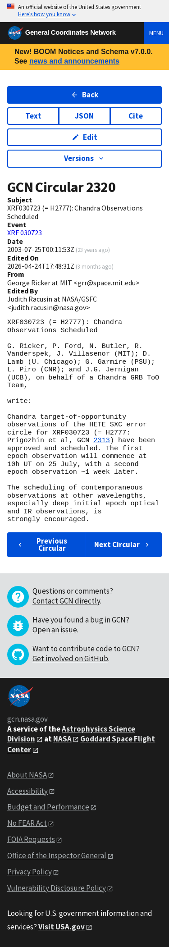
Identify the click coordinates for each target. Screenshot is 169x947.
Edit (84, 137)
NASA (62, 739)
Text (33, 116)
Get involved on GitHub (70, 658)
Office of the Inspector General (56, 855)
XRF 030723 (24, 232)
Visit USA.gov (61, 927)
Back (84, 95)
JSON (84, 116)
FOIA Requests (31, 839)
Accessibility (27, 791)
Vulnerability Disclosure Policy (56, 888)
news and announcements (74, 61)
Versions (84, 158)
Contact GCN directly (66, 601)
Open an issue (54, 630)
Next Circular (122, 544)
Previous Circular (41, 544)
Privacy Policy (29, 872)
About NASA (27, 775)
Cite (135, 116)
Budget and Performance (48, 807)
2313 (101, 440)
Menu (156, 33)
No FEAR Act (27, 823)
